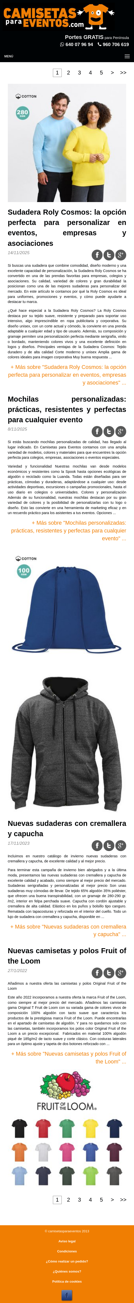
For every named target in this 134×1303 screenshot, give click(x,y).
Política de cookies (67, 1281)
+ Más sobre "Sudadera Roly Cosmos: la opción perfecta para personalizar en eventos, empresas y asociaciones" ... (67, 375)
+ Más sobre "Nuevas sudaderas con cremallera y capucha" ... (68, 931)
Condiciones (67, 1251)
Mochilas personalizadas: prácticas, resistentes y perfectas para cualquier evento (67, 409)
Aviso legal (67, 1241)
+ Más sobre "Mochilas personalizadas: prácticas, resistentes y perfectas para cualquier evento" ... (68, 531)
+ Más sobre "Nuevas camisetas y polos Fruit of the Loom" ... (68, 1058)
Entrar (104, 29)
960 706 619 (113, 44)
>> (123, 72)
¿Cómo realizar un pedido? (67, 1261)
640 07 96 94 (76, 44)
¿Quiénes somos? (67, 1271)
